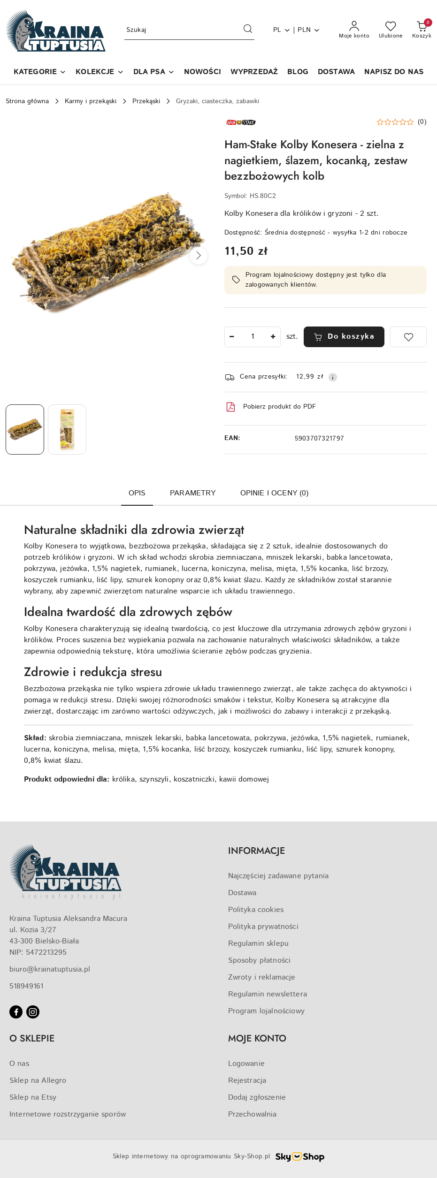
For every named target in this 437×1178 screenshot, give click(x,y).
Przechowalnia (252, 1114)
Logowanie (246, 1063)
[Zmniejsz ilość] (232, 337)
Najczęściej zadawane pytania (278, 876)
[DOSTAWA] (336, 73)
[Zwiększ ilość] (273, 337)
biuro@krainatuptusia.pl (49, 969)
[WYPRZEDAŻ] (254, 73)
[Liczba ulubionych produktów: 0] (391, 30)
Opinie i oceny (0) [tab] (274, 493)
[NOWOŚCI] (202, 73)
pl (282, 30)
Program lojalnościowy (266, 1011)
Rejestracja (247, 1080)
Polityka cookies (256, 909)
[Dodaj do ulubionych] (408, 337)
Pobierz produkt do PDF (270, 407)
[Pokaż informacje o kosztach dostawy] (333, 377)
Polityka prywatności (263, 926)
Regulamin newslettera (267, 994)
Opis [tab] (137, 493)
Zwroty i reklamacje (262, 977)
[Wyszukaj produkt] (189, 30)
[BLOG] (297, 73)
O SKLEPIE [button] (31, 1038)
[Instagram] (32, 1011)
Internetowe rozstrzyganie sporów (67, 1114)
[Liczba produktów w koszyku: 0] (421, 30)
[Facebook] (16, 1011)
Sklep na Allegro (38, 1080)
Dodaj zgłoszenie (257, 1097)
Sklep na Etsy (32, 1097)
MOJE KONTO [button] (257, 1038)
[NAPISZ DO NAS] (393, 73)
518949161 (26, 986)
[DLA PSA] (154, 73)
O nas (19, 1063)
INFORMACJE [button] (256, 851)
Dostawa (242, 893)
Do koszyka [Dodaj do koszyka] (344, 336)
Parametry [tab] (192, 493)
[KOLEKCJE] (99, 73)
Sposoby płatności (259, 960)
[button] (40, 73)
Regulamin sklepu (258, 943)
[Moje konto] (354, 30)
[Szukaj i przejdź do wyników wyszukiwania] (247, 30)
